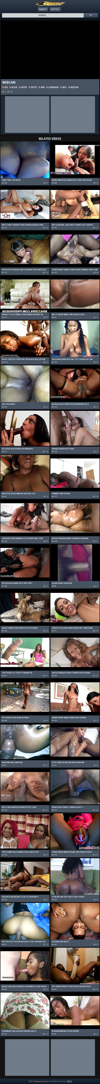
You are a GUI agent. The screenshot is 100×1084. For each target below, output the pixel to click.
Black (13, 87)
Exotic (33, 87)
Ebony (23, 87)
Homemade (52, 87)
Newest (43, 9)
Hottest (55, 9)
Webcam (73, 87)
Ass (5, 87)
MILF (63, 87)
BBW (42, 87)
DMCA (69, 1081)
